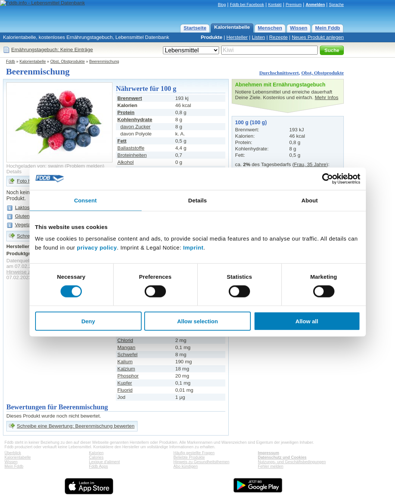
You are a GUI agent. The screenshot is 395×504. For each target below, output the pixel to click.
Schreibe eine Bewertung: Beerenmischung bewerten (76, 426)
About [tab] (310, 200)
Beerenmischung (104, 61)
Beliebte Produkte (189, 457)
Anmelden (315, 4)
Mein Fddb (327, 28)
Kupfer (124, 383)
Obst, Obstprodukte (67, 61)
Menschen (270, 28)
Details (14, 171)
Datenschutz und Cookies (282, 457)
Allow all (307, 321)
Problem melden (85, 166)
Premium (294, 4)
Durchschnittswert (279, 73)
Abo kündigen (185, 466)
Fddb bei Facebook (247, 4)
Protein (126, 112)
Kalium (125, 361)
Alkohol (125, 162)
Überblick (12, 452)
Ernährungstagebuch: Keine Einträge (52, 49)
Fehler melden (270, 466)
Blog (222, 4)
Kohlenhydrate (134, 119)
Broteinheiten (132, 155)
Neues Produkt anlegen (318, 37)
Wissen (299, 28)
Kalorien (96, 452)
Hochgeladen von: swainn (35, 166)
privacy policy (97, 247)
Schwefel (127, 354)
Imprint (193, 247)
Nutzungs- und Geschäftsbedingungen (292, 461)
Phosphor (128, 376)
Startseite (194, 28)
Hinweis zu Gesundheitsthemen (201, 461)
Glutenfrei (26, 216)
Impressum (268, 452)
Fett (121, 141)
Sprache (336, 4)
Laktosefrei (27, 207)
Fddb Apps (98, 466)
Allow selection (197, 321)
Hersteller (237, 37)
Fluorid (125, 390)
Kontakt (274, 4)
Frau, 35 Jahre (310, 164)
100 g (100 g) (251, 122)
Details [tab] (197, 200)
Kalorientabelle (232, 27)
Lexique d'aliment (104, 461)
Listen (258, 37)
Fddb (10, 61)
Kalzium (126, 369)
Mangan (126, 347)
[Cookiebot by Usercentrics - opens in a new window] (327, 178)
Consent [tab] (85, 200)
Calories (96, 457)
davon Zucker (135, 126)
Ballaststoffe (130, 148)
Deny (88, 321)
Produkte (211, 37)
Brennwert (129, 98)
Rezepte (278, 37)
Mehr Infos (326, 97)
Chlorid (125, 340)
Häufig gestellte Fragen (194, 452)
